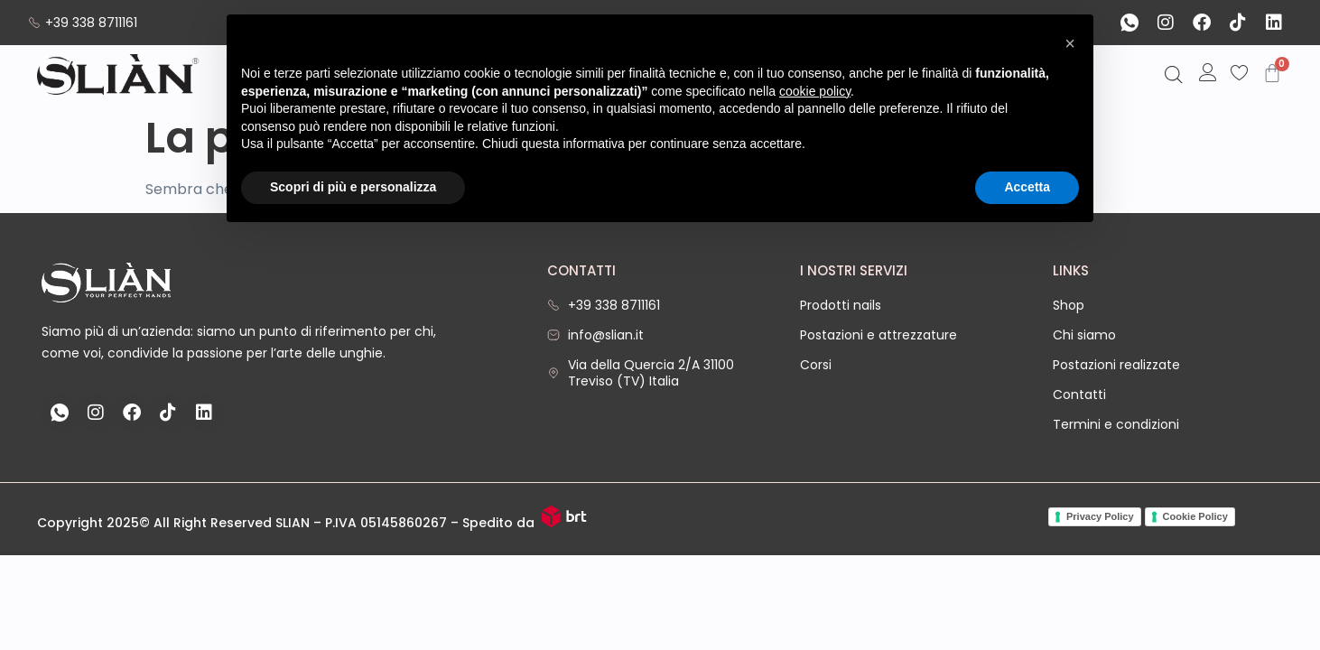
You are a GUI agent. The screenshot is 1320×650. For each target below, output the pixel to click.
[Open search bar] (1174, 75)
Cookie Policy (1195, 516)
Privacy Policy (1100, 516)
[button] (1069, 43)
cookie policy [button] (815, 91)
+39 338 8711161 (82, 23)
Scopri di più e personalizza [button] (353, 187)
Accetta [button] (1027, 187)
